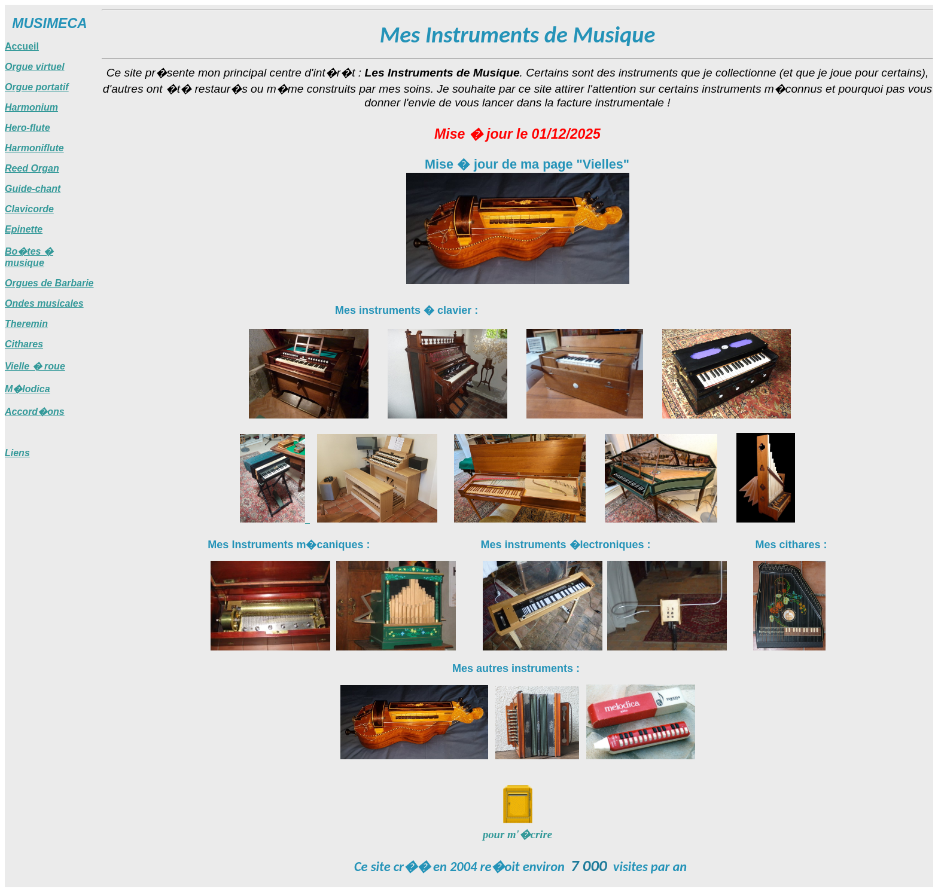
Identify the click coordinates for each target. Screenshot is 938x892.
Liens (17, 453)
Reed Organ (32, 168)
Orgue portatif (37, 87)
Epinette (23, 229)
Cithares (24, 344)
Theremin (26, 324)
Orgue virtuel (35, 67)
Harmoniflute (34, 148)
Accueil (22, 46)
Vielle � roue (35, 366)
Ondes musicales (44, 303)
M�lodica (27, 389)
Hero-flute (27, 128)
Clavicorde (29, 209)
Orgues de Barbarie (49, 283)
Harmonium (31, 107)
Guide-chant (32, 189)
